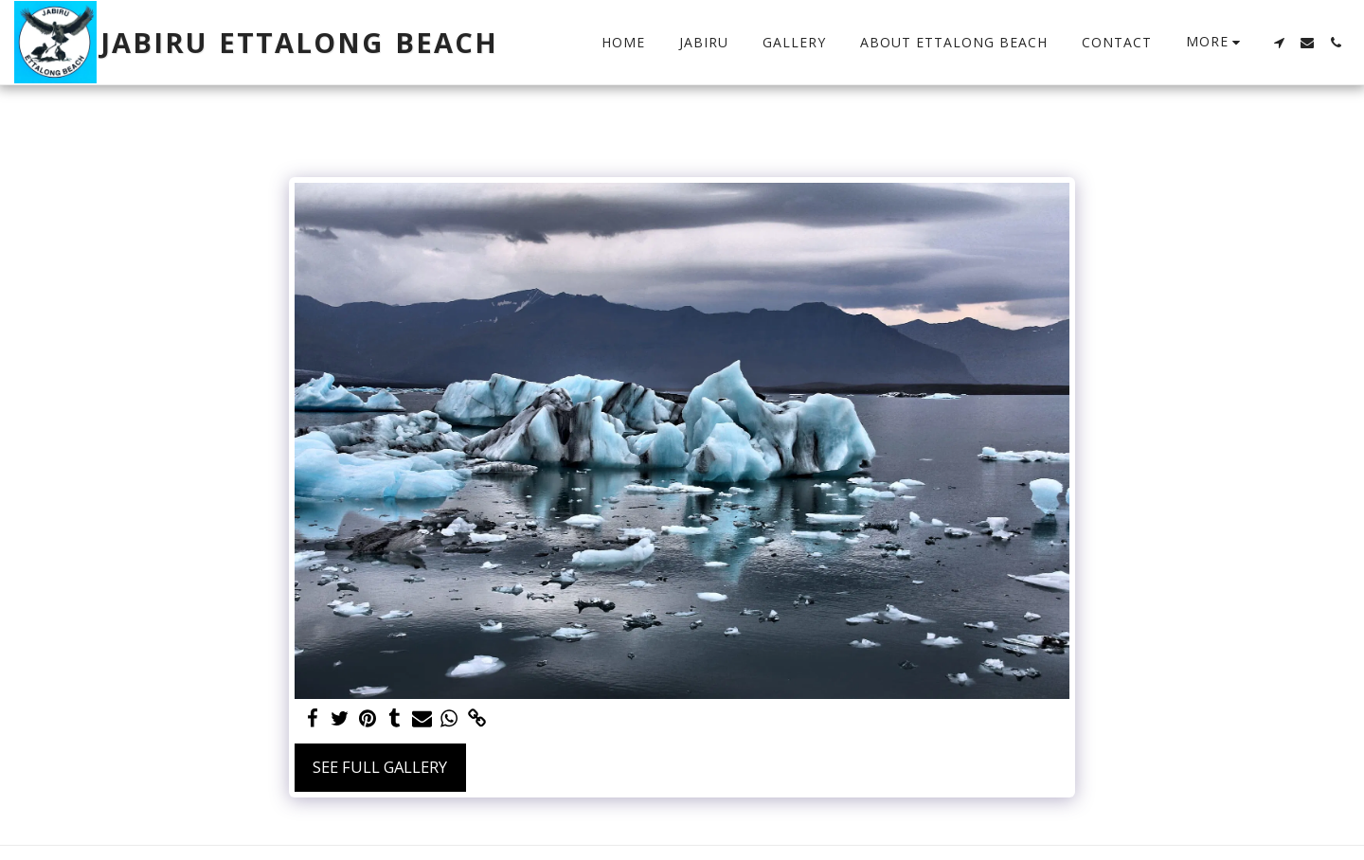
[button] (1278, 42)
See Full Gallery (380, 767)
